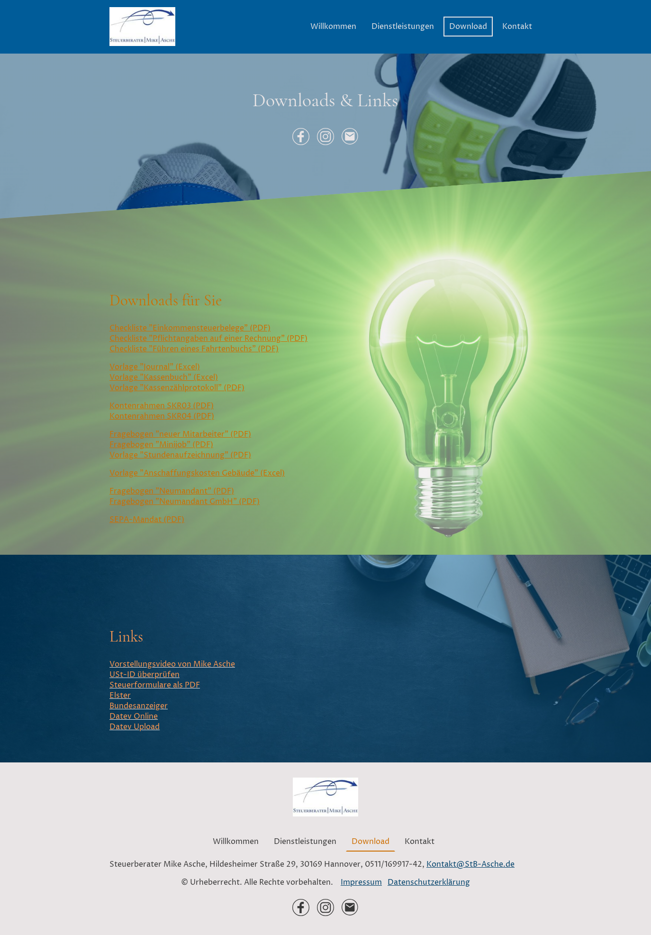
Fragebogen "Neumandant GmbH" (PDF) (184, 501)
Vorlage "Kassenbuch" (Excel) (163, 377)
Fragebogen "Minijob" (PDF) (161, 445)
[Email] (350, 136)
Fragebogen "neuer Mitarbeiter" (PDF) (180, 434)
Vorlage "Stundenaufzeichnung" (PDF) (180, 455)
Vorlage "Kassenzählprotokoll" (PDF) (176, 388)
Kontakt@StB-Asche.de (470, 864)
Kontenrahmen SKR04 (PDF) (161, 416)
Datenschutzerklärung (429, 882)
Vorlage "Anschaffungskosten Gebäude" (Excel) (197, 473)
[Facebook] (300, 136)
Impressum (361, 882)
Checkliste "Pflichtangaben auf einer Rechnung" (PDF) (208, 338)
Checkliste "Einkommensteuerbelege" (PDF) (190, 328)
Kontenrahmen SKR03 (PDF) (161, 406)
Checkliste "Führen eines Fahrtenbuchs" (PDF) (194, 349)
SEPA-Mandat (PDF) (146, 519)
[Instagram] (325, 136)
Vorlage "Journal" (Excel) (154, 367)
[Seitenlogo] (142, 26)
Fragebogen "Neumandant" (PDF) (171, 491)
